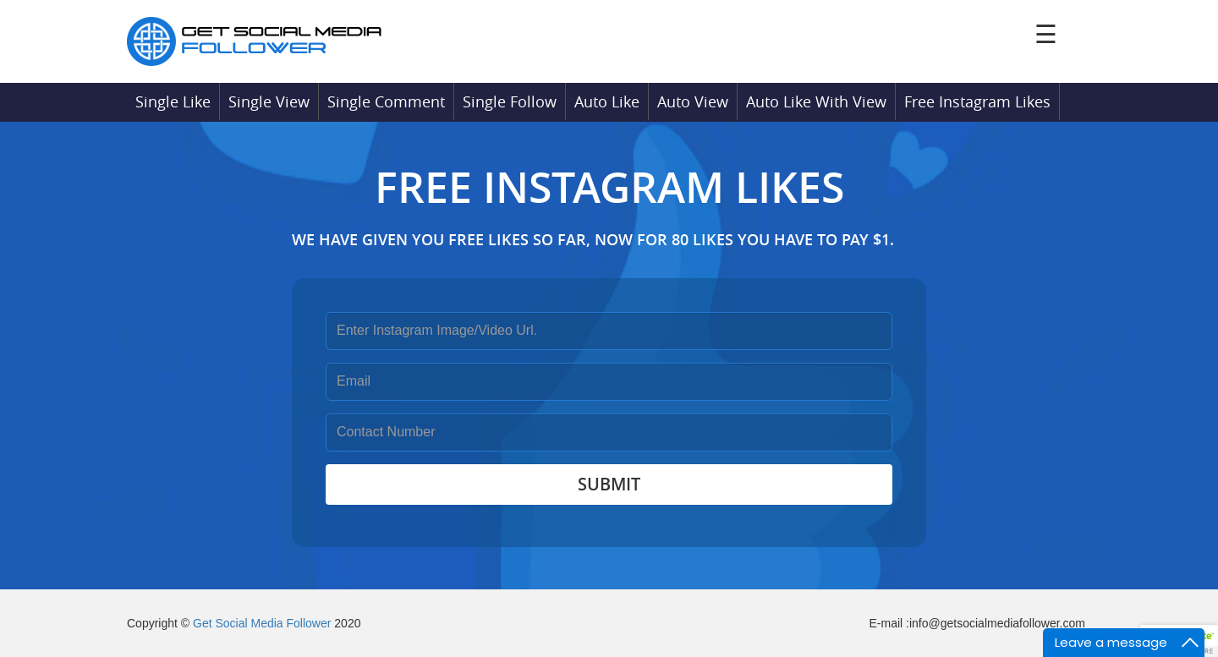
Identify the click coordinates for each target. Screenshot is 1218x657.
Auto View (692, 101)
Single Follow (510, 101)
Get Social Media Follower (262, 623)
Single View (269, 101)
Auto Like (606, 101)
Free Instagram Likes (977, 101)
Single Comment (386, 101)
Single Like (173, 101)
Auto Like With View (816, 101)
